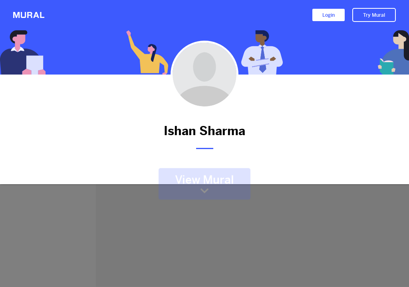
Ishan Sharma (204, 131)
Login (328, 15)
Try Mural (374, 15)
